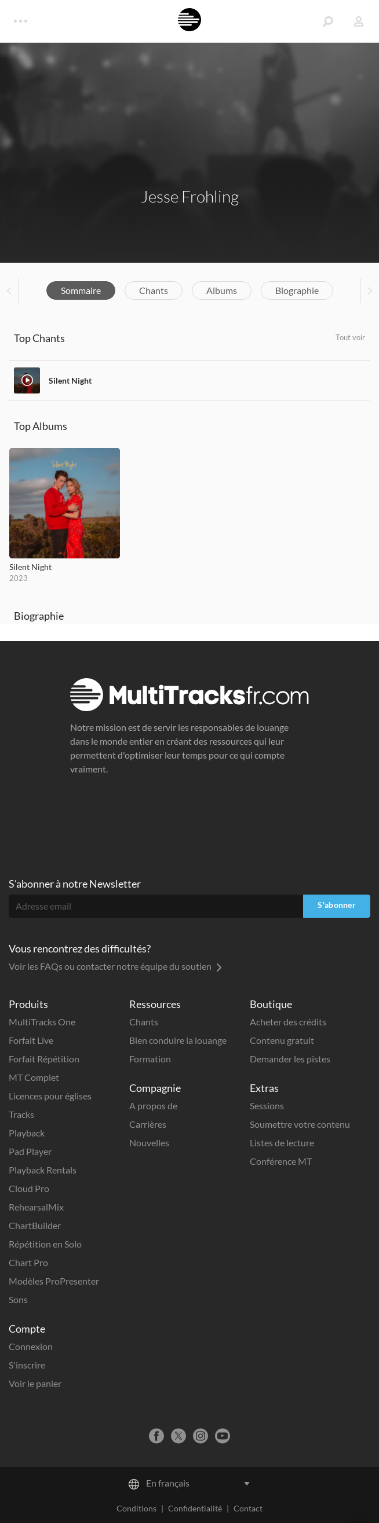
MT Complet (34, 1077)
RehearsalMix (36, 1206)
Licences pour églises (50, 1095)
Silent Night (70, 380)
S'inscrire (27, 1364)
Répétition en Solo (45, 1243)
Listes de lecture (282, 1142)
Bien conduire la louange (178, 1040)
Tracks (21, 1114)
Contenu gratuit (282, 1040)
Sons (18, 1299)
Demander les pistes (290, 1058)
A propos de (153, 1105)
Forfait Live (31, 1040)
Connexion (31, 1346)
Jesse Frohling (190, 196)
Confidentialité (195, 1508)
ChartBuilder (35, 1225)
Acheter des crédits (288, 1021)
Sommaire (81, 290)
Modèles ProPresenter (54, 1280)
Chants (153, 290)
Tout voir (350, 337)
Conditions (136, 1508)
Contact (248, 1508)
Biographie (297, 290)
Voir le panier (35, 1383)
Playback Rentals (42, 1169)
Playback (27, 1132)
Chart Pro (28, 1262)
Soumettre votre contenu (300, 1124)
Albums (221, 290)
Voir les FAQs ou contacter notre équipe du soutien (115, 966)
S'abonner (337, 905)
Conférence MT (281, 1161)
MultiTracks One (42, 1021)
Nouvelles (149, 1142)
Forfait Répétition (44, 1058)
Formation (150, 1058)
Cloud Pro (29, 1188)
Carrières (147, 1124)
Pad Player (30, 1151)
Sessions (267, 1105)
